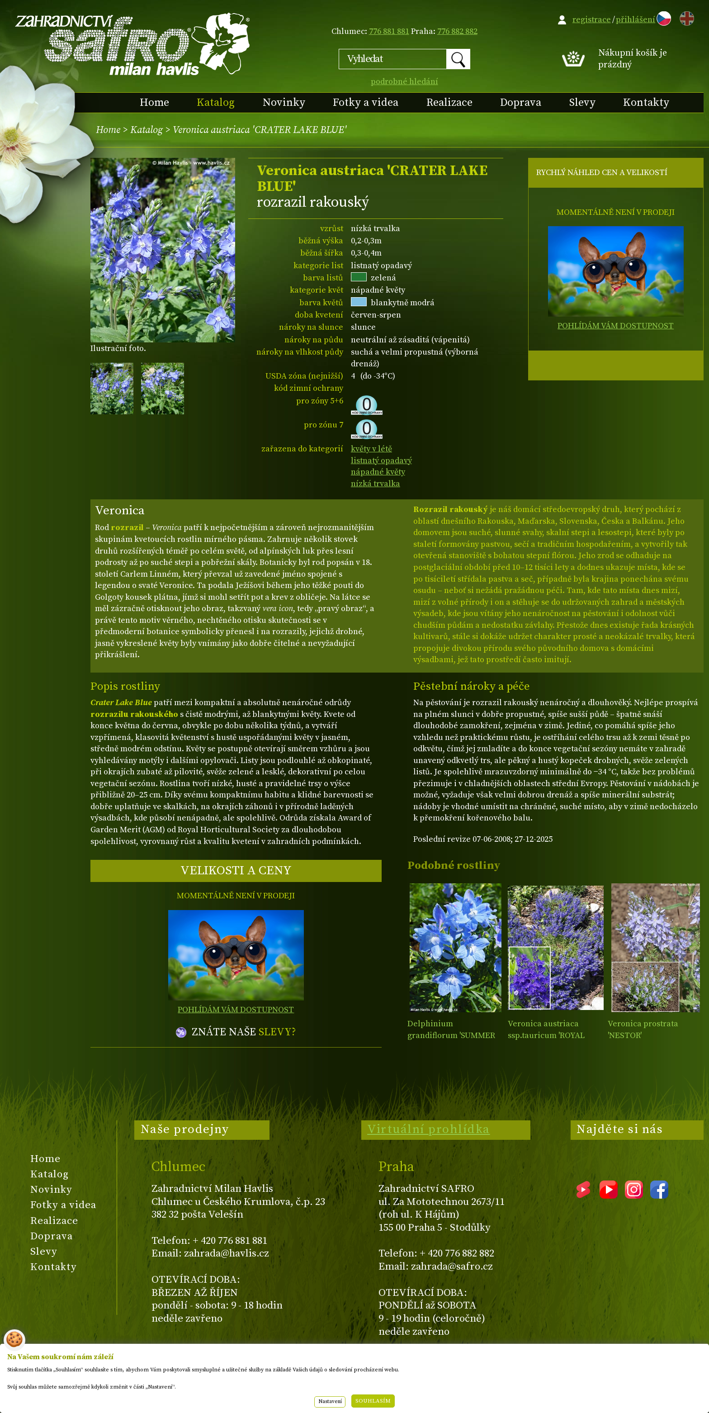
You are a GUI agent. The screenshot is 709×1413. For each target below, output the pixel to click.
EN (685, 17)
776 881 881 (389, 31)
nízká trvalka (375, 484)
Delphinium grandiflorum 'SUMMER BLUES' (451, 1035)
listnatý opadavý (381, 460)
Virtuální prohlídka (428, 1129)
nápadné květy (378, 472)
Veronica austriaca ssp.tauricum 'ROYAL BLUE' (546, 1035)
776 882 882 (457, 31)
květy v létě (371, 449)
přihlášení (635, 19)
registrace (591, 19)
